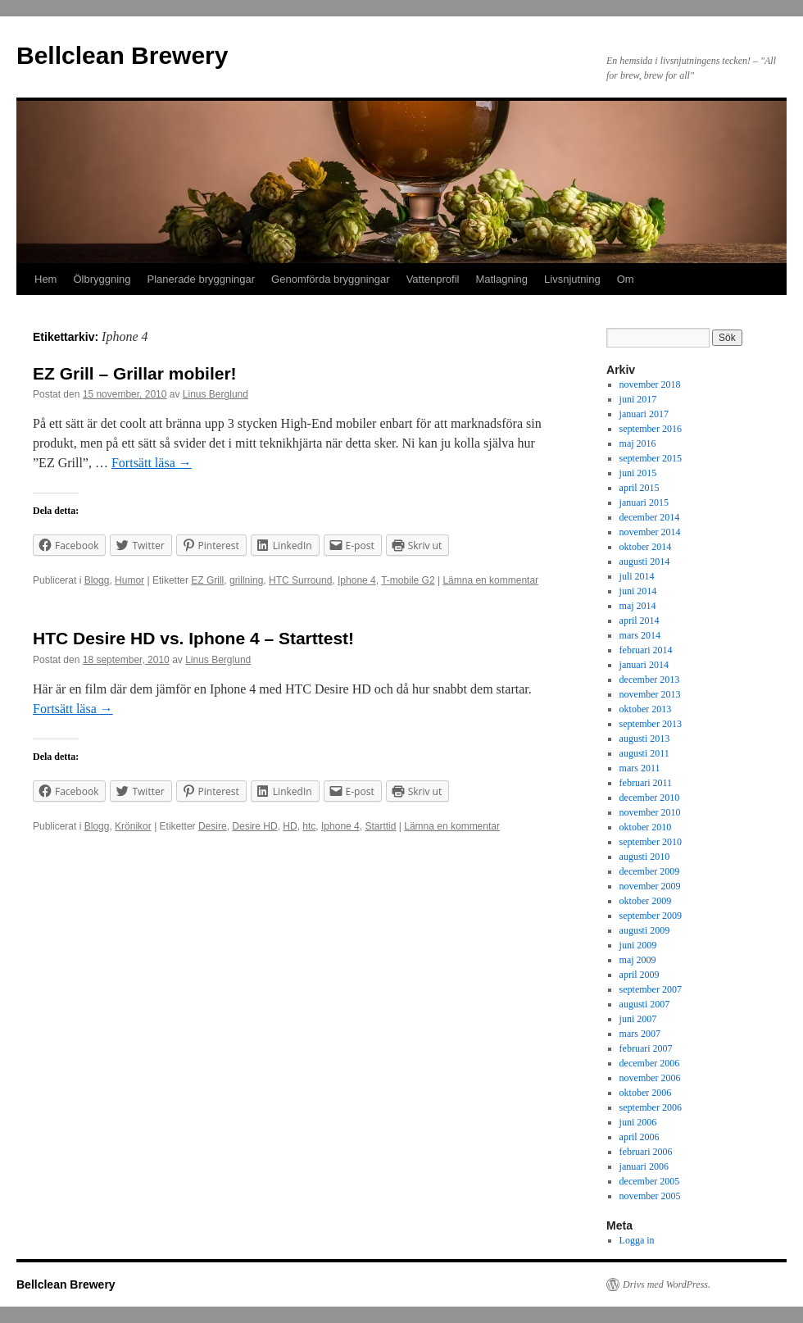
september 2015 (650, 458)
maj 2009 (637, 960)
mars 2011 (639, 768)
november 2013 (650, 694)
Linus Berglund (215, 394)
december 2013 (649, 679)
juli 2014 (637, 576)
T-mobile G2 (407, 580)
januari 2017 (644, 414)
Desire (212, 826)
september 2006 (650, 1107)
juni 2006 (638, 1122)
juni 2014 (638, 591)
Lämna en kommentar (490, 580)
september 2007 (650, 989)
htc (308, 826)
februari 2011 (646, 783)
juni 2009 (638, 945)
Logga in (637, 1240)
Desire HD (254, 826)
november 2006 (650, 1078)
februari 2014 (646, 650)
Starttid (380, 826)
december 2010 (649, 797)
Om (625, 279)
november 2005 (650, 1196)
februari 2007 (646, 1048)
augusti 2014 (644, 561)
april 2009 (639, 974)
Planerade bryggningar (201, 279)
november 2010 (650, 812)
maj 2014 (637, 605)
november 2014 (650, 532)
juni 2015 (638, 473)
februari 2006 (646, 1151)
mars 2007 (639, 1033)
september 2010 (650, 842)
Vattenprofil (433, 279)
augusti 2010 (644, 856)
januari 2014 (644, 665)
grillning (246, 580)
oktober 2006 (645, 1092)
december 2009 (649, 871)
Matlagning (501, 279)
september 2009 (650, 915)
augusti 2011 (644, 753)
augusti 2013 (644, 738)
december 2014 (649, 517)
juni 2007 (638, 1019)
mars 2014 (639, 635)
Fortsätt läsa (151, 463)
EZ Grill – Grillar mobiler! (135, 373)
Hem (45, 279)
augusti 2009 (644, 930)
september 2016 (650, 428)
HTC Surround (300, 580)
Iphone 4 (357, 580)
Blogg (97, 580)
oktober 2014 (645, 546)
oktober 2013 (645, 709)
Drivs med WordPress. (666, 1284)
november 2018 (650, 384)
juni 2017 (638, 399)
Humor (129, 580)
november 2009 (650, 886)
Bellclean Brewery (122, 55)
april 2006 (639, 1137)
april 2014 (639, 620)
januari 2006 (644, 1166)
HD (290, 826)
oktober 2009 (645, 901)
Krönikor (133, 826)
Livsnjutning (572, 279)
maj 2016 (637, 443)
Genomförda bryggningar (330, 279)
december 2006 (649, 1063)
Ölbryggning (101, 279)
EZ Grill (207, 580)
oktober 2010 (645, 827)
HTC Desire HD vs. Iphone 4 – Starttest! (193, 638)
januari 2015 (644, 502)
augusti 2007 (644, 1004)
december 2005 (649, 1181)
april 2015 (639, 487)
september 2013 (650, 724)
